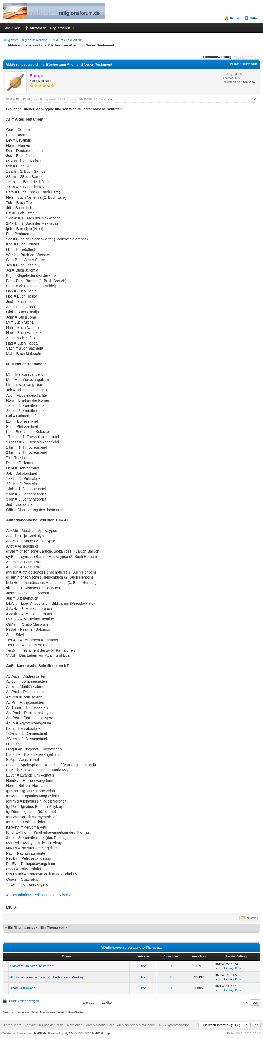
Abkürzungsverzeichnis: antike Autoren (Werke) (46, 977)
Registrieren (60, 28)
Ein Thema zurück (22, 928)
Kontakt (30, 1025)
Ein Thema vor (52, 928)
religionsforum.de (51, 1025)
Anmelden (38, 28)
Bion (109, 99)
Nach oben (74, 1025)
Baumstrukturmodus (243, 64)
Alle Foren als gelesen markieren (132, 1025)
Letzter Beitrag (224, 968)
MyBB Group (101, 1033)
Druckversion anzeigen (24, 1001)
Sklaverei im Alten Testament (32, 966)
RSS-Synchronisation (174, 1025)
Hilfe (253, 18)
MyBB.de (40, 1033)
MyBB (68, 1033)
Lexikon (71, 40)
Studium (57, 40)
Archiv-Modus (95, 1025)
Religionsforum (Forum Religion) (26, 40)
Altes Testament (22, 988)
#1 (255, 99)
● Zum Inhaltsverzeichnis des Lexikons (38, 895)
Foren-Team (12, 1025)
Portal (235, 18)
